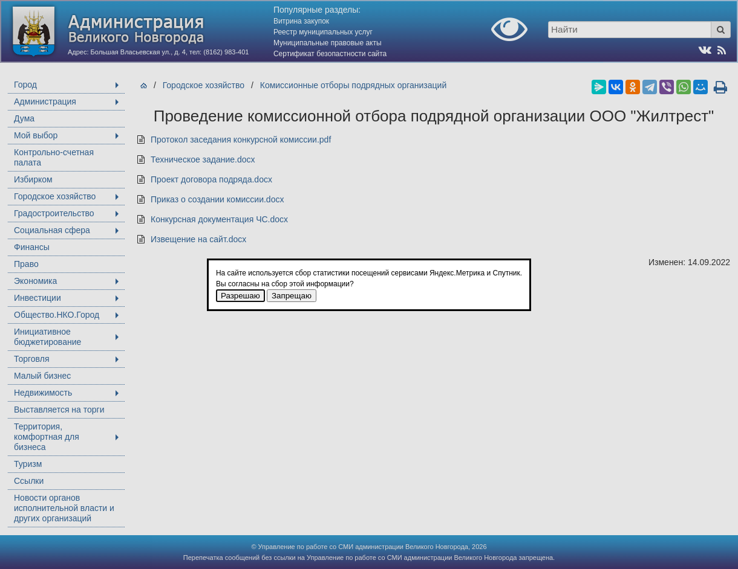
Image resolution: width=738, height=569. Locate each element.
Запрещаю (292, 295)
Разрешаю (240, 295)
